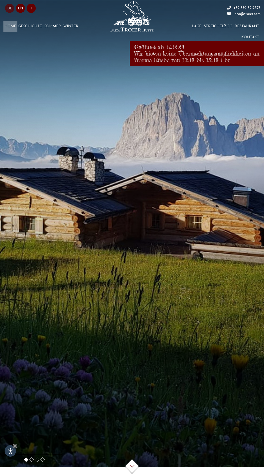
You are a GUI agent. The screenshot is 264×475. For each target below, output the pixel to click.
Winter (70, 26)
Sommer (52, 26)
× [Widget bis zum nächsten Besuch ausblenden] (15, 446)
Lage (196, 26)
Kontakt (250, 37)
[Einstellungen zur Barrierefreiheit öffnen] (10, 451)
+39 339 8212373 (247, 8)
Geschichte (30, 26)
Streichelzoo (218, 26)
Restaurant (247, 26)
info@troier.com (247, 14)
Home (10, 26)
